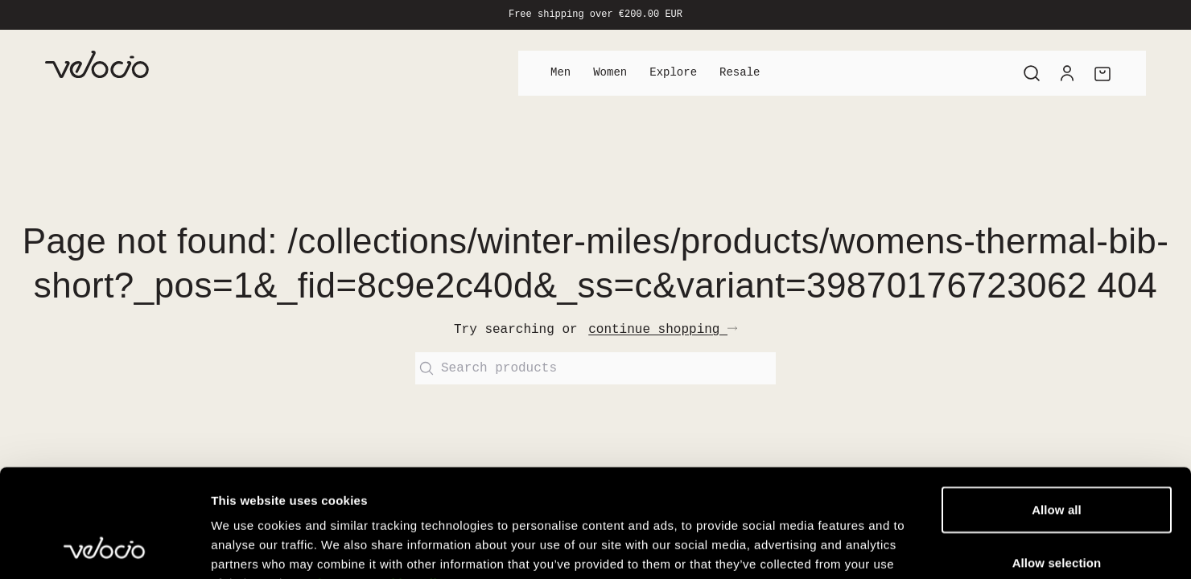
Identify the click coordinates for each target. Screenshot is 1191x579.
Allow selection (1057, 461)
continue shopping (662, 330)
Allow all (1057, 408)
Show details (844, 547)
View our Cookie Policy (380, 482)
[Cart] (1102, 73)
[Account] (1067, 73)
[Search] (1031, 73)
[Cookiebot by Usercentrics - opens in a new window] (104, 548)
